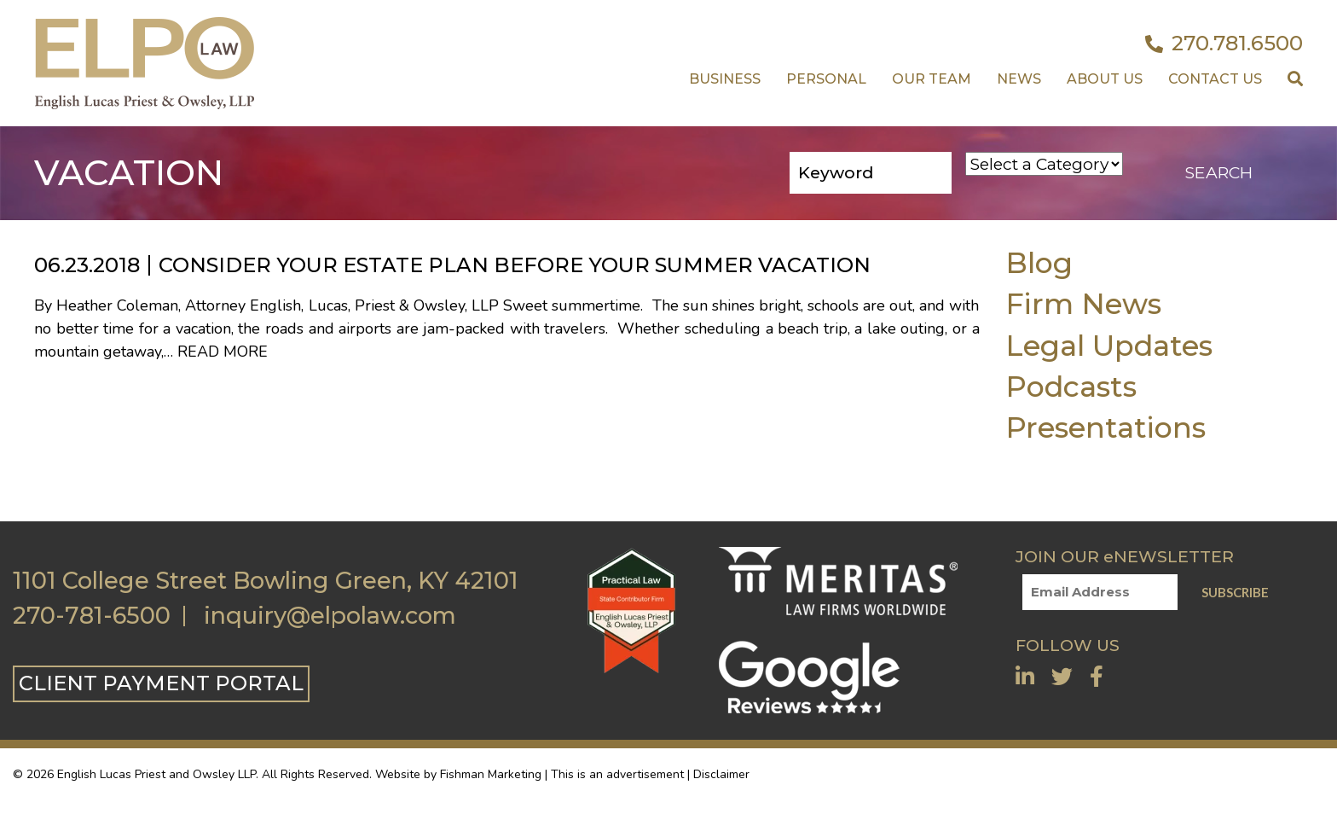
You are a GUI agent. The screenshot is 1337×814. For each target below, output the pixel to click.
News (1019, 79)
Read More (222, 351)
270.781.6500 (1224, 43)
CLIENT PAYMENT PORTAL (161, 683)
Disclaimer (721, 774)
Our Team (931, 79)
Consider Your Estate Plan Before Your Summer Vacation (515, 265)
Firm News (1083, 303)
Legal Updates (1109, 345)
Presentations (1105, 427)
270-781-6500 (92, 616)
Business (725, 79)
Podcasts (1071, 386)
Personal (826, 79)
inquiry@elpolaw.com (330, 616)
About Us (1105, 79)
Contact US (1215, 79)
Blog (1039, 262)
